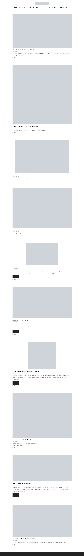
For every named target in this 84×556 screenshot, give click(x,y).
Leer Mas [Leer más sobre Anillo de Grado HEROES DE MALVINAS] (16, 331)
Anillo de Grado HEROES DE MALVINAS (21, 320)
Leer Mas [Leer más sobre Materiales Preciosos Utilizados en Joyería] (16, 276)
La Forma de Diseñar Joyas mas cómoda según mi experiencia (26, 371)
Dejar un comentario (18, 133)
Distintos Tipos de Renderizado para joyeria (22, 483)
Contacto (54, 7)
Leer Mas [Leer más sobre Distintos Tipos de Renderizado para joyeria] (16, 495)
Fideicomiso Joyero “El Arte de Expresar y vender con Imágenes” (26, 126)
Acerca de (35, 7)
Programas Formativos (20, 7)
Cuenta (62, 7)
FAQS (62, 554)
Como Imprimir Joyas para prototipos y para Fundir (23, 49)
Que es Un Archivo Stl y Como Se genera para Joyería (24, 538)
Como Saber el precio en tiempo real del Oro (22, 174)
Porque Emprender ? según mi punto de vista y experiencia (25, 439)
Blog (42, 7)
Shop (30, 7)
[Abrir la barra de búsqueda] (70, 7)
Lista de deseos (70, 554)
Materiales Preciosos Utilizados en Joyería (21, 267)
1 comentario (16, 58)
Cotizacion (47, 7)
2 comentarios (16, 335)
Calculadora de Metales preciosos (20, 229)
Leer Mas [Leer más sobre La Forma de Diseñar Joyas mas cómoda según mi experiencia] (16, 383)
